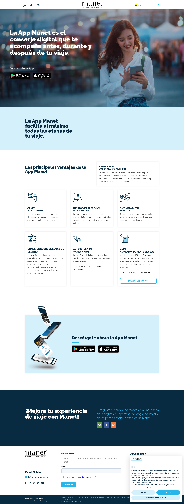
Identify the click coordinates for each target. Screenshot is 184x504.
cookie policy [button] (149, 475)
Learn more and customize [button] (155, 497)
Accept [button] (168, 492)
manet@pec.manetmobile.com (71, 501)
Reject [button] (143, 492)
